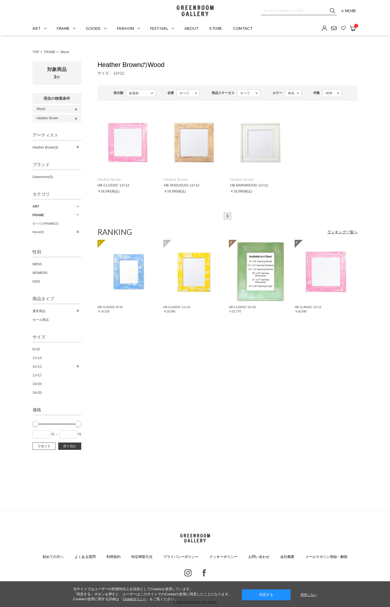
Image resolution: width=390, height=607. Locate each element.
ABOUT (191, 28)
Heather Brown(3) (45, 147)
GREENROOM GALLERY (195, 11)
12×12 (37, 367)
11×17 (37, 375)
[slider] (35, 424)
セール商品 (40, 320)
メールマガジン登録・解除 (326, 557)
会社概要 (287, 557)
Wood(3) (38, 232)
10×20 (37, 384)
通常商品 (39, 311)
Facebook (204, 572)
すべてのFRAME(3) (45, 223)
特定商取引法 (141, 557)
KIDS (36, 281)
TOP (35, 52)
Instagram (187, 572)
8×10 (36, 349)
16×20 (37, 393)
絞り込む (69, 446)
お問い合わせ (258, 557)
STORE (215, 28)
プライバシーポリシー (181, 557)
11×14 (37, 358)
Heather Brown (47, 118)
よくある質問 (85, 557)
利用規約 (113, 557)
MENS (37, 264)
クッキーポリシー (223, 557)
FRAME (50, 52)
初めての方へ (53, 557)
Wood (64, 52)
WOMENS (39, 273)
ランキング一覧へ (342, 232)
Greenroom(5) (42, 177)
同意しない (309, 595)
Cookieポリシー (134, 599)
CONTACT (243, 28)
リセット (44, 446)
